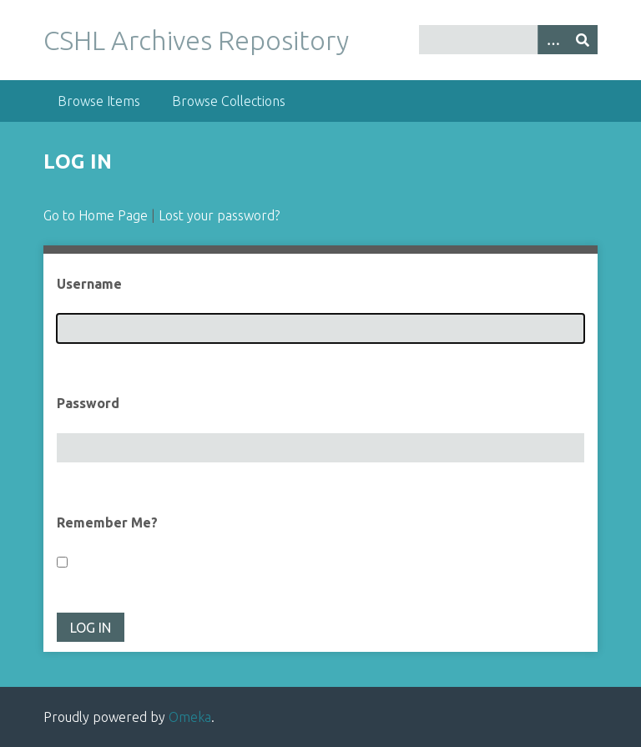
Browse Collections (228, 101)
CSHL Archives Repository (196, 40)
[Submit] (583, 39)
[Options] (553, 39)
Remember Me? (107, 522)
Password (88, 403)
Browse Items (99, 101)
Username (89, 283)
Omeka (190, 716)
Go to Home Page (95, 215)
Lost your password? (219, 215)
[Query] (508, 39)
